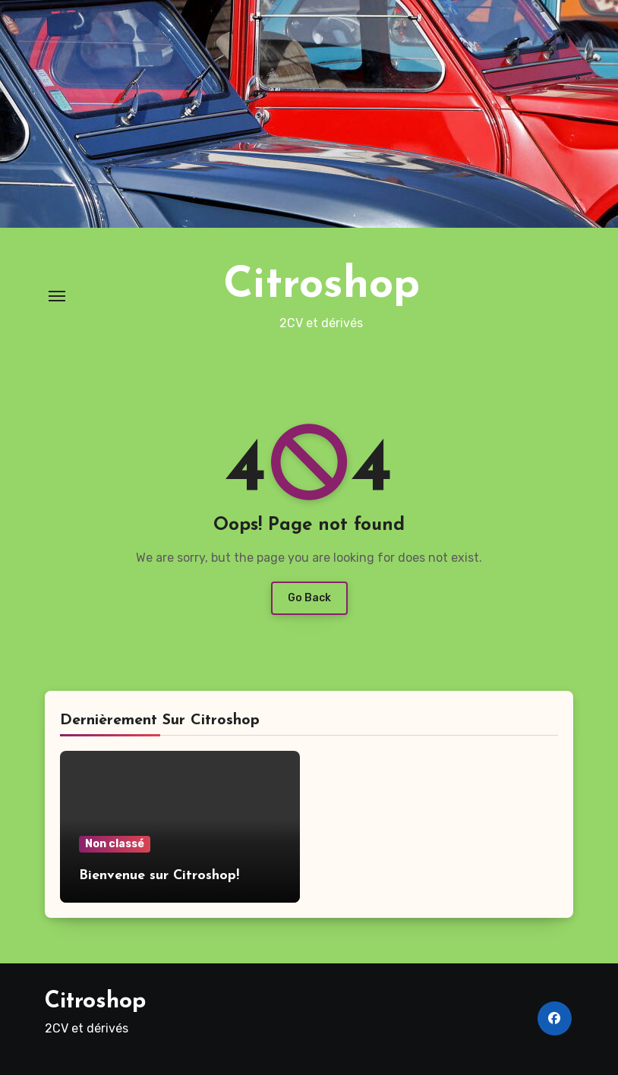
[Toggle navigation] (57, 296)
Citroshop (321, 285)
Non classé (114, 843)
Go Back (309, 597)
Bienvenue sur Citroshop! (159, 876)
